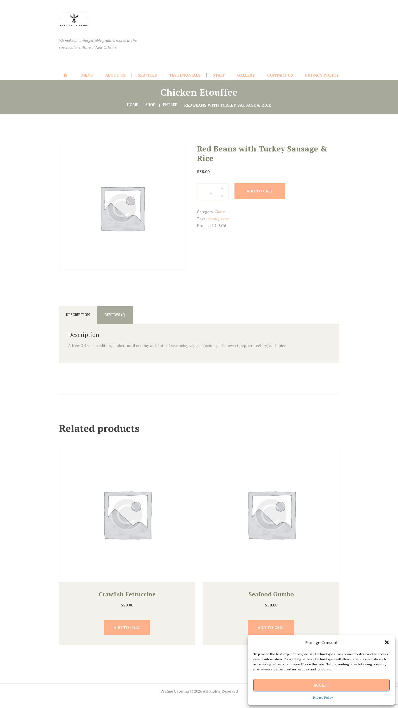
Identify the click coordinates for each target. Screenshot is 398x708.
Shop (150, 105)
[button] (387, 642)
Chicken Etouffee (199, 92)
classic (213, 218)
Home (132, 105)
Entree (170, 105)
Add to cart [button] (127, 631)
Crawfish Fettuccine (127, 596)
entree (225, 218)
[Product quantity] (213, 192)
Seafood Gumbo (271, 596)
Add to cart (264, 191)
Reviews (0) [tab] (124, 316)
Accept (321, 685)
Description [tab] (81, 316)
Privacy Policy (323, 697)
